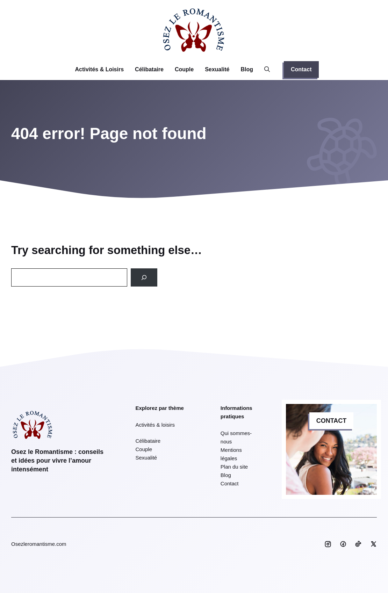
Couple (184, 69)
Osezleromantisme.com (38, 544)
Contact (301, 69)
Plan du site (234, 467)
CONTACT (331, 420)
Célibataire (149, 69)
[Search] (144, 277)
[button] (267, 69)
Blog (246, 69)
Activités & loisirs (155, 425)
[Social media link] (327, 544)
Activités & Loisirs (99, 69)
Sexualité (217, 69)
